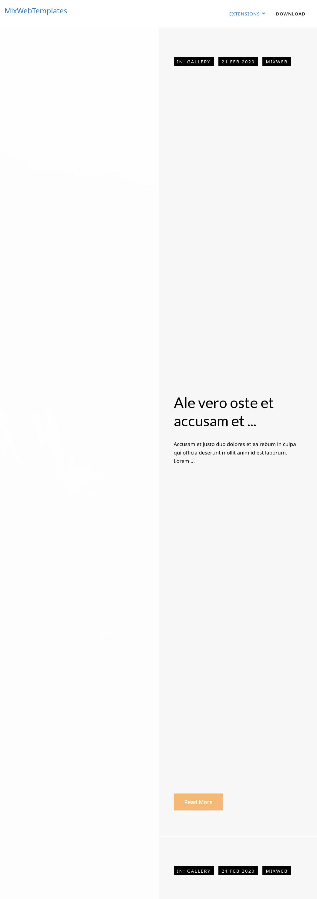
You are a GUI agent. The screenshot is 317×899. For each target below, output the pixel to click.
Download (290, 14)
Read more (198, 802)
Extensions (244, 14)
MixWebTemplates (36, 10)
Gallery (199, 62)
